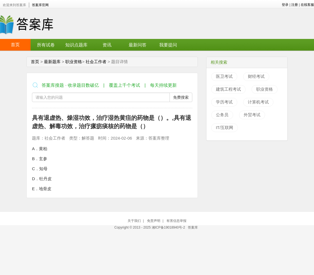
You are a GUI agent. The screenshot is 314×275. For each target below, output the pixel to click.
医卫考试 (224, 76)
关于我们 (134, 221)
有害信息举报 (176, 221)
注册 (294, 5)
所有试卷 (46, 45)
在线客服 (307, 5)
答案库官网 (40, 5)
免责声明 (153, 221)
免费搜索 (181, 97)
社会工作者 (96, 61)
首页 (15, 44)
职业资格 (73, 61)
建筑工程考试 (228, 89)
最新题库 (52, 61)
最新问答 (137, 45)
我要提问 (168, 45)
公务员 (222, 114)
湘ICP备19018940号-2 (169, 227)
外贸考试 (252, 114)
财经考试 (256, 76)
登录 (285, 5)
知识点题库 (76, 45)
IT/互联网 (224, 127)
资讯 (107, 45)
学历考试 (224, 102)
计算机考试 (258, 102)
